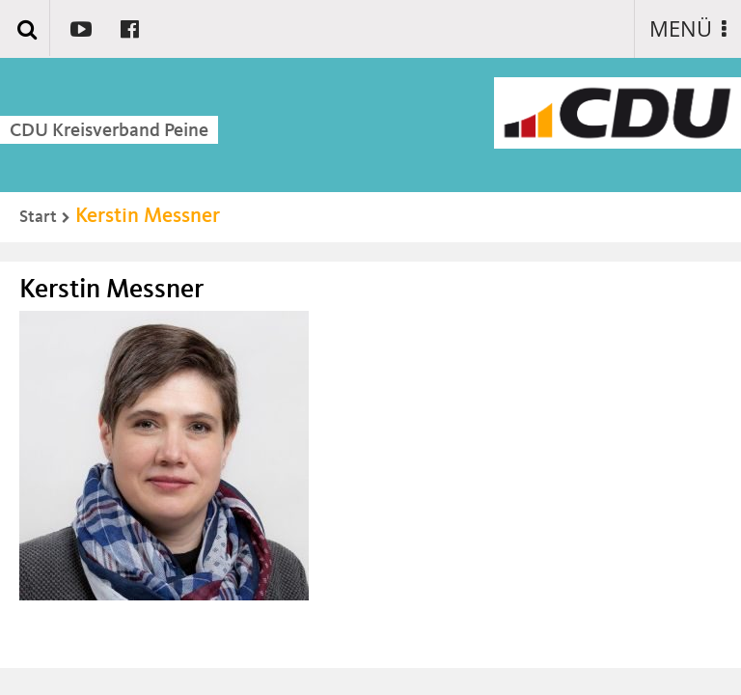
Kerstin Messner (147, 216)
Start (38, 217)
